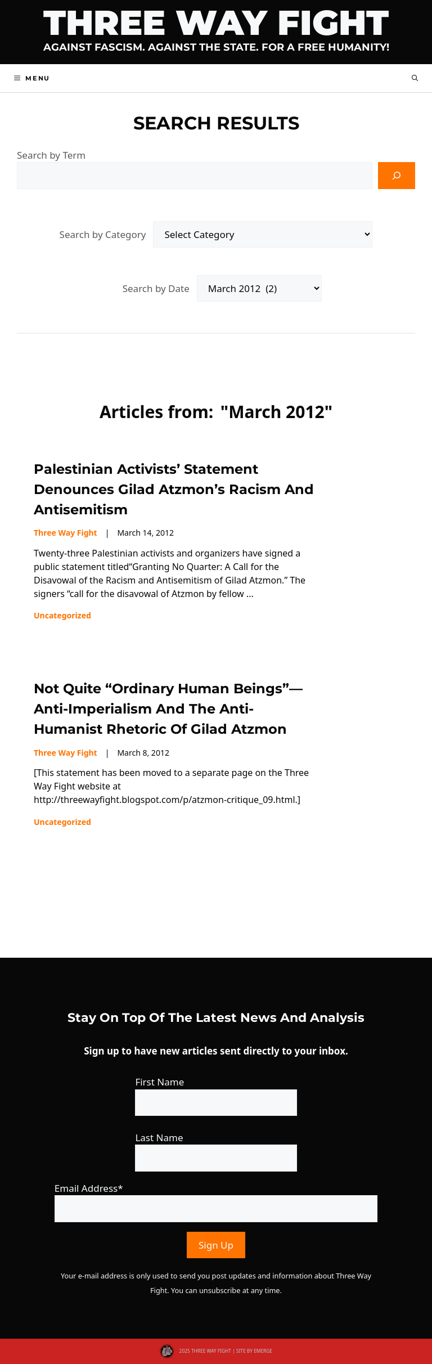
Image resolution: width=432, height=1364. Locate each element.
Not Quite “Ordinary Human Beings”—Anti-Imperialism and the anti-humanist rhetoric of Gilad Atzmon (168, 708)
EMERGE (263, 1351)
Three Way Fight (216, 22)
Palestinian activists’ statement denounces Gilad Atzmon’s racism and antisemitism (174, 489)
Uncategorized (62, 615)
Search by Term (51, 155)
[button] (415, 78)
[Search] (396, 175)
